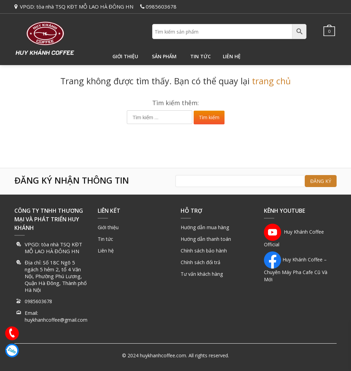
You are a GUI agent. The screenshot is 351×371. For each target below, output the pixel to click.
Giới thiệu (125, 56)
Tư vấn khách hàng (202, 274)
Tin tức (200, 56)
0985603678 (161, 6)
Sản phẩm (164, 56)
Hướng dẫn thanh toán (206, 239)
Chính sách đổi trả (200, 262)
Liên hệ (232, 56)
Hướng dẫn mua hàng (205, 227)
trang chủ (271, 81)
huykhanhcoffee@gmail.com (56, 320)
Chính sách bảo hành (204, 250)
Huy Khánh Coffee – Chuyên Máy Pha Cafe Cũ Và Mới (295, 269)
